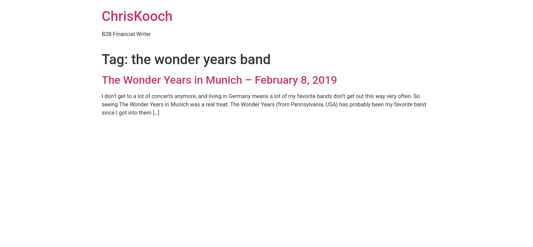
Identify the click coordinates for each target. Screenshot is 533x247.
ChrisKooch (137, 16)
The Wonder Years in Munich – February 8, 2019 (219, 79)
